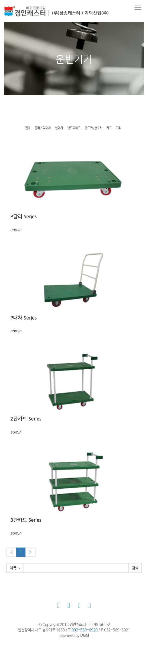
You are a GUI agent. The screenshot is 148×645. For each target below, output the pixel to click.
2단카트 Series (25, 418)
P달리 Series (23, 216)
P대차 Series (23, 317)
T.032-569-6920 (83, 630)
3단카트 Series (25, 520)
